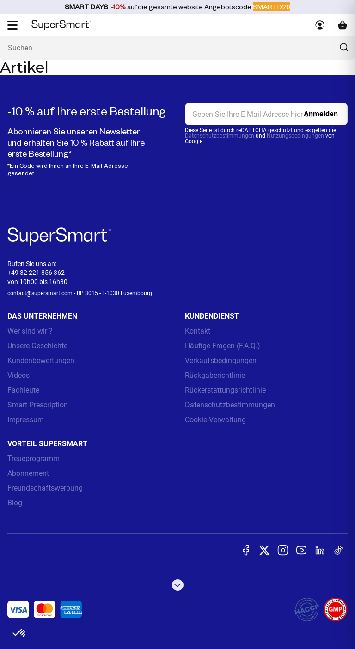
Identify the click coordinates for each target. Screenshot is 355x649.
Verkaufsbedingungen (221, 360)
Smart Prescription (37, 404)
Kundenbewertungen (40, 360)
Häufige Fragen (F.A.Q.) (222, 345)
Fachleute (23, 390)
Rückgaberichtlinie (215, 375)
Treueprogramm (33, 458)
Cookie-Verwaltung (215, 419)
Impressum (25, 419)
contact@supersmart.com (40, 293)
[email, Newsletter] (266, 114)
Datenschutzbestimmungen (219, 136)
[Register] (321, 114)
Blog (14, 502)
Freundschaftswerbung (45, 488)
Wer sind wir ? (30, 331)
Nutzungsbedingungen (295, 136)
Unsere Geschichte (37, 345)
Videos (18, 375)
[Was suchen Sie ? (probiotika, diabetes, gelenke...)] (177, 48)
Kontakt (197, 331)
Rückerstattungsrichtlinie (225, 390)
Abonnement (28, 473)
